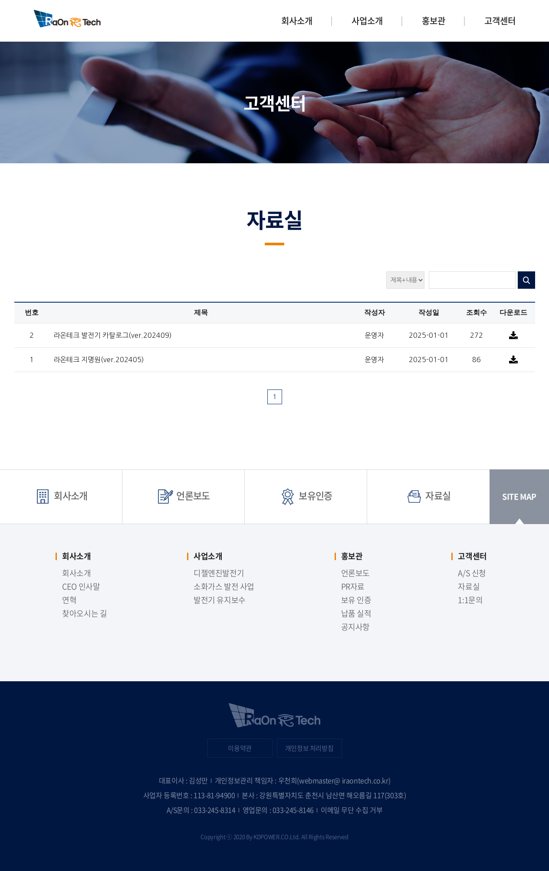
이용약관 (240, 748)
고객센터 (500, 20)
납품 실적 (356, 613)
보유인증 (305, 495)
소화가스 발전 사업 (224, 586)
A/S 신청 (472, 573)
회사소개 (296, 20)
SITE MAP (519, 507)
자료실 (428, 495)
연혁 (69, 600)
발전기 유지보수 (219, 600)
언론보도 (183, 495)
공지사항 (355, 627)
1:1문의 (470, 600)
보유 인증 (356, 600)
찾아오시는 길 (84, 613)
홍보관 (433, 20)
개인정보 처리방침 (309, 748)
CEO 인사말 (81, 586)
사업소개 (367, 20)
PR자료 (353, 586)
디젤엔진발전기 (219, 573)
